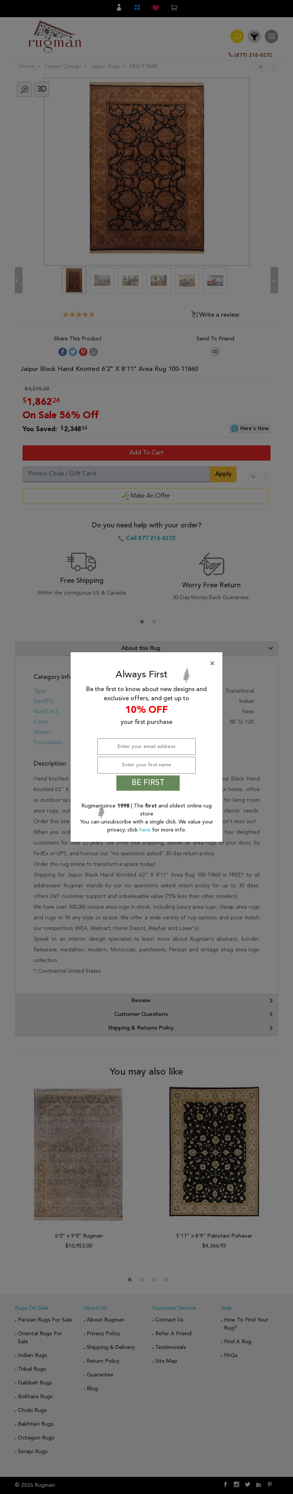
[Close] (148, 663)
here (145, 830)
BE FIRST (148, 783)
